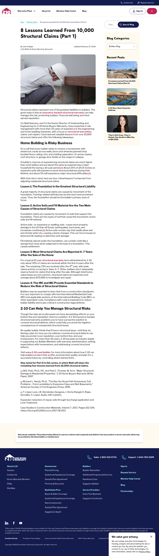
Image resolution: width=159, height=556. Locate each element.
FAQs (9, 484)
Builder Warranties (91, 470)
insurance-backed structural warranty (63, 112)
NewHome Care (90, 479)
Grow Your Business (92, 494)
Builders (87, 466)
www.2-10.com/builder (38, 352)
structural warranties (79, 131)
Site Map (11, 488)
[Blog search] (112, 25)
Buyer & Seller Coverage (56, 494)
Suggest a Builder (91, 484)
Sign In (139, 11)
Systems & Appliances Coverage (60, 475)
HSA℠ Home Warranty (86, 538)
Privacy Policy (144, 552)
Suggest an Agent (53, 512)
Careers (10, 470)
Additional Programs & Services (97, 475)
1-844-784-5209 (145, 457)
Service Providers (91, 490)
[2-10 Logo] (7, 13)
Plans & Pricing (52, 470)
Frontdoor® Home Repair (31, 538)
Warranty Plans (25, 11)
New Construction (53, 503)
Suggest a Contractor (92, 498)
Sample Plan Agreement (56, 479)
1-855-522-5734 (108, 457)
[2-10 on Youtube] (20, 523)
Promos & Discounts (54, 484)
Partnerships (127, 491)
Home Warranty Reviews (18, 479)
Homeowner (51, 466)
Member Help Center (66, 11)
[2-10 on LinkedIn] (6, 523)
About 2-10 (12, 466)
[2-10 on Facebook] (13, 523)
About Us (46, 11)
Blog (84, 11)
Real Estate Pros (52, 490)
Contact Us (128, 3)
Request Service (147, 3)
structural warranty (53, 260)
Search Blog (128, 24)
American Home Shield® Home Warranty (59, 538)
